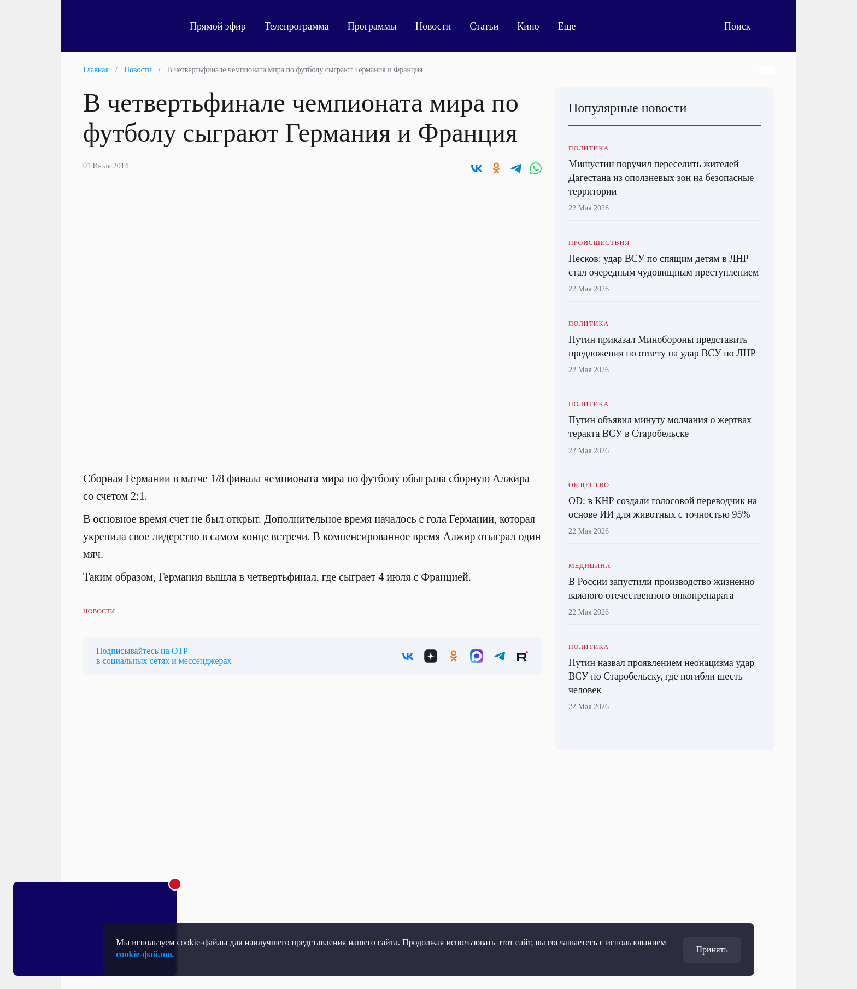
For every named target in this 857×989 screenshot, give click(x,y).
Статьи (483, 26)
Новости (433, 26)
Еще (573, 26)
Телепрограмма (297, 26)
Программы (372, 26)
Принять (712, 949)
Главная (96, 70)
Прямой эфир (218, 26)
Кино (528, 26)
